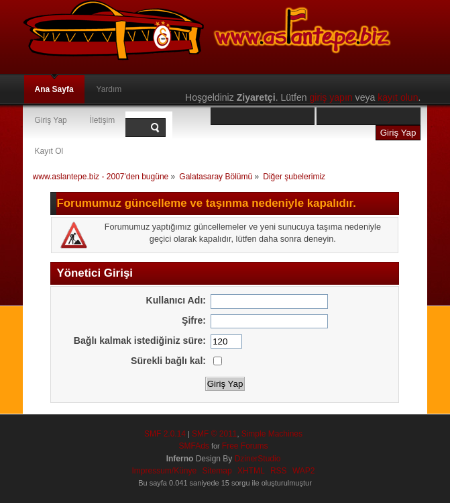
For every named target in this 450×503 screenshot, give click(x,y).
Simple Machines (271, 434)
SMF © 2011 (214, 434)
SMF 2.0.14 (165, 434)
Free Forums (245, 446)
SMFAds (194, 446)
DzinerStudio (258, 458)
